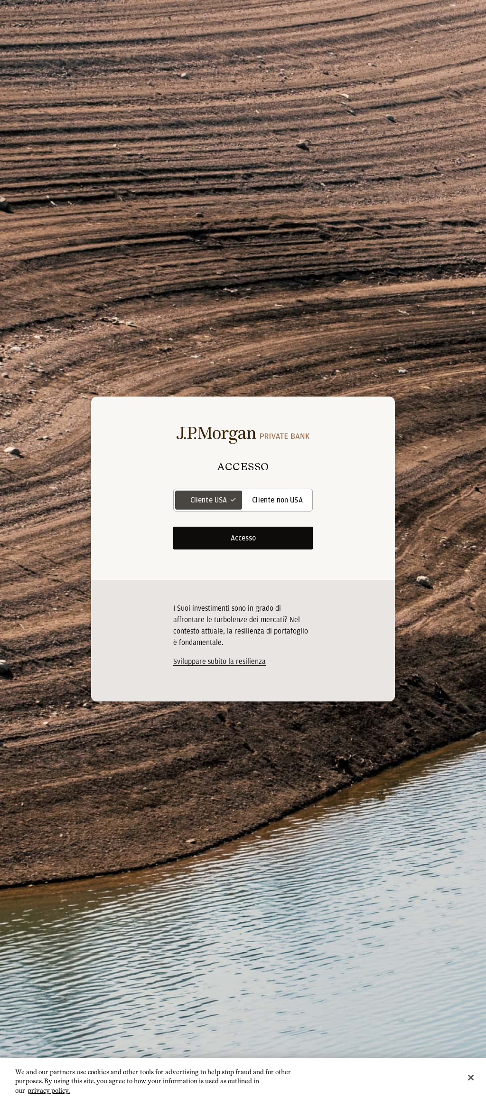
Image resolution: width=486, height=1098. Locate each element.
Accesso (243, 538)
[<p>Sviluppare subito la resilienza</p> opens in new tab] (219, 661)
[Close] (470, 1082)
